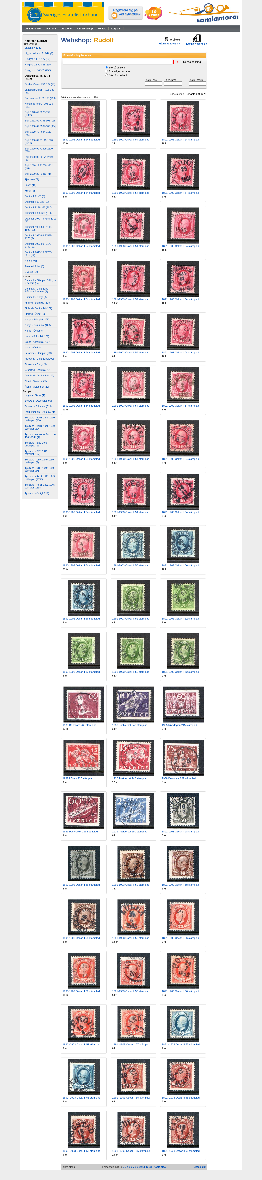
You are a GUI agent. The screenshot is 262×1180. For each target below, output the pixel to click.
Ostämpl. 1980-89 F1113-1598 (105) (38, 228)
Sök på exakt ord (118, 75)
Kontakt (102, 28)
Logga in (116, 28)
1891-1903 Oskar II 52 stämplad (130, 618)
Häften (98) (31, 260)
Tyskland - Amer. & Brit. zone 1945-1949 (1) (40, 436)
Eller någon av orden (120, 71)
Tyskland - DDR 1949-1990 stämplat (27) (39, 469)
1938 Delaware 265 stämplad (79, 725)
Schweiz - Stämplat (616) (38, 406)
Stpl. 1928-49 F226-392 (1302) (37, 113)
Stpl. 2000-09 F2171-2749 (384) (39, 158)
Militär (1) (30, 190)
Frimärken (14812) (35, 40)
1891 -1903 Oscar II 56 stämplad (181, 1044)
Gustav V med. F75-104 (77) (40, 84)
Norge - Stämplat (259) (37, 319)
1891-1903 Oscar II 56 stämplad (130, 937)
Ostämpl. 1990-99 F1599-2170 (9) (38, 237)
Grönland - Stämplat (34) (38, 370)
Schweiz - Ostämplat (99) (38, 400)
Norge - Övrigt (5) (34, 330)
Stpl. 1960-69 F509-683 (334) (40, 126)
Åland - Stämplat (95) (36, 381)
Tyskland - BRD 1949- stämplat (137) (36, 452)
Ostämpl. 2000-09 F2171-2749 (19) (38, 245)
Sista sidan (200, 1167)
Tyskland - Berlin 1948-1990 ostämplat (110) (40, 419)
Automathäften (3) (34, 266)
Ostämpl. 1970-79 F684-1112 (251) (40, 220)
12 (147, 1167)
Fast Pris (51, 28)
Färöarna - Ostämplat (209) (39, 358)
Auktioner (67, 28)
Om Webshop (85, 28)
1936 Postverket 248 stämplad (129, 778)
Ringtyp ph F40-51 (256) (38, 70)
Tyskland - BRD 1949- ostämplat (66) (36, 444)
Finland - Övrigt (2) (35, 314)
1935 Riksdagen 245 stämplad (179, 725)
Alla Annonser (33, 28)
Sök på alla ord (117, 67)
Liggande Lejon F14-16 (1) (39, 53)
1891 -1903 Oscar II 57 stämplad (81, 1044)
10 (140, 1167)
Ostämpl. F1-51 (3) (35, 196)
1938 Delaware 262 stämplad (179, 778)
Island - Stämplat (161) (37, 336)
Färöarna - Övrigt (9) (36, 364)
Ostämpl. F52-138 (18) (37, 202)
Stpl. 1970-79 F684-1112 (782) (38, 133)
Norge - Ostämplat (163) (38, 325)
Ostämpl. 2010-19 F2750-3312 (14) (38, 254)
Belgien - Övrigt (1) (35, 395)
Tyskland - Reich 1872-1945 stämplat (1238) (40, 486)
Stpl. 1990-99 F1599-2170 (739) (39, 150)
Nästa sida (160, 1167)
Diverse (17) (31, 272)
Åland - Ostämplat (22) (37, 386)
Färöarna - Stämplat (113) (38, 353)
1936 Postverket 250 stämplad (129, 831)
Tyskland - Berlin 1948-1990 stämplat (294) (40, 427)
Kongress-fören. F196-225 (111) (39, 105)
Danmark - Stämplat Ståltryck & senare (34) (40, 282)
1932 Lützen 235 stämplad (78, 778)
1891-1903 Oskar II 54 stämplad (81, 139)
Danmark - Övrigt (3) (36, 297)
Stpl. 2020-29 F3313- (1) (38, 173)
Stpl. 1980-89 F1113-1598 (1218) (39, 141)
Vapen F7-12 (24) (34, 47)
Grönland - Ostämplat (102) (39, 375)
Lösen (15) (30, 185)
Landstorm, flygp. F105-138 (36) (39, 91)
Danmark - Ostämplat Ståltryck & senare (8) (36, 290)
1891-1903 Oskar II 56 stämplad (130, 565)
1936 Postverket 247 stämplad (129, 725)
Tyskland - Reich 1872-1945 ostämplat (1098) (40, 478)
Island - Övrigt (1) (34, 347)
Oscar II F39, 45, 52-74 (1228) (37, 77)
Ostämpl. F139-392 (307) (38, 207)
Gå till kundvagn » (169, 43)
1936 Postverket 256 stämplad (80, 831)
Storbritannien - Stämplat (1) (40, 412)
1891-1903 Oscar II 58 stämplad (180, 831)
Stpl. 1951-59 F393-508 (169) (40, 120)
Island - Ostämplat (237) (38, 342)
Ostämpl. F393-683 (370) (38, 213)
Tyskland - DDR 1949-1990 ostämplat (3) (39, 461)
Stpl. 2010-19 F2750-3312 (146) (39, 167)
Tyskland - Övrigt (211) (37, 493)
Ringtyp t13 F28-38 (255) (38, 64)
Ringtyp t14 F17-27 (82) (37, 59)
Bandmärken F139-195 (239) (40, 98)
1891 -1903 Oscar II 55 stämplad (131, 1097)
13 (150, 1167)
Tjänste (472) (32, 179)
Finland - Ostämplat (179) (38, 308)
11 (143, 1167)
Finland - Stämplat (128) (38, 302)
